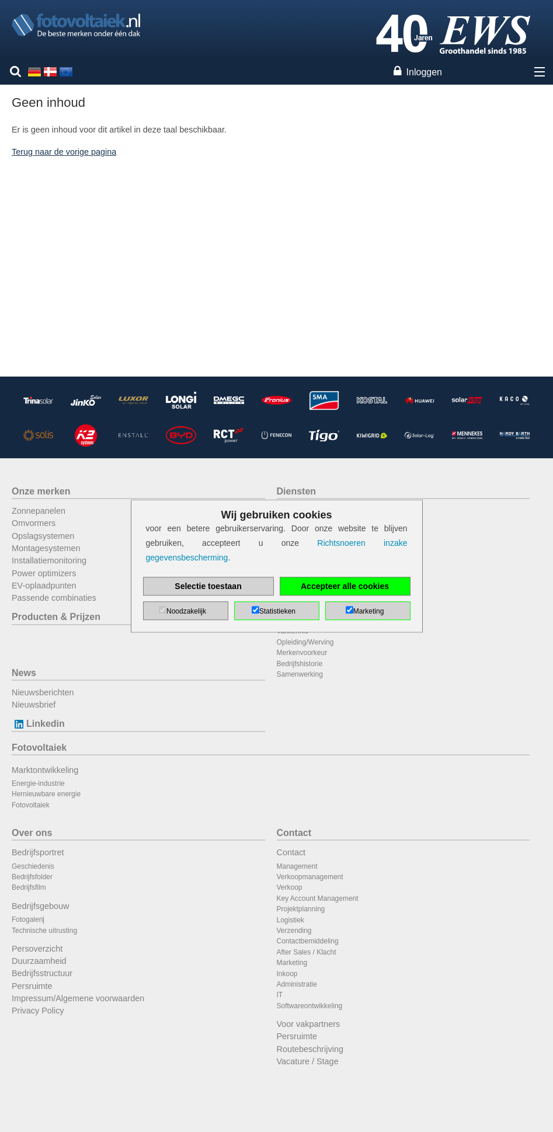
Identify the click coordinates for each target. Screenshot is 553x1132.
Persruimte (32, 986)
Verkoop (289, 887)
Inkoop (287, 974)
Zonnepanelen (38, 511)
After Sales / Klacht (306, 952)
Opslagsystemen (43, 536)
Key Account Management (318, 898)
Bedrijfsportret (38, 852)
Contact (294, 833)
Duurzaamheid (39, 961)
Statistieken (277, 611)
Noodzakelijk (186, 611)
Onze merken (41, 491)
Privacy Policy (38, 1010)
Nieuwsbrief (33, 704)
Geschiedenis (33, 866)
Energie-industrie (38, 783)
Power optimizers (44, 573)
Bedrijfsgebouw (40, 906)
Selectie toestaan (208, 586)
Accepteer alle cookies (345, 586)
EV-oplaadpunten (44, 585)
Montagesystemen (46, 548)
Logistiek (290, 920)
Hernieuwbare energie (46, 794)
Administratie (297, 984)
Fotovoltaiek (39, 748)
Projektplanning (301, 909)
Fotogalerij (28, 919)
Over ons (32, 833)
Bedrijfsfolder (32, 877)
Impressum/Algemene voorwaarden (78, 998)
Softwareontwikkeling (310, 1006)
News (24, 673)
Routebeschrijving (310, 1049)
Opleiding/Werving (305, 642)
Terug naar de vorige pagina (64, 151)
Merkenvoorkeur (302, 653)
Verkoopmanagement (310, 877)
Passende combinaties (54, 597)
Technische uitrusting (44, 931)
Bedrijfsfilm (29, 887)
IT (280, 995)
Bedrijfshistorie (300, 664)
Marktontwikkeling (45, 770)
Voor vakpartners (308, 1024)
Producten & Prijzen (56, 617)
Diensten (297, 491)
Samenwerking (300, 674)
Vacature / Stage (308, 1061)
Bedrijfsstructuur (42, 973)
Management (297, 866)
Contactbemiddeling (308, 941)
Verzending (294, 931)
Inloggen (424, 72)
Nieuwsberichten (43, 692)
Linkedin (38, 724)
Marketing (292, 963)
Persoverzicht (37, 948)
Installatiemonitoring (49, 560)
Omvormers (33, 523)
